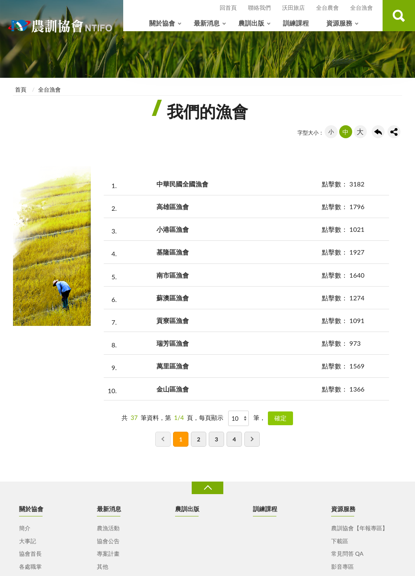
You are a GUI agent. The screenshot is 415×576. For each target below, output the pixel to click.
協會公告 (108, 540)
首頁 (20, 89)
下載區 (339, 540)
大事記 (27, 540)
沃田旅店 (293, 7)
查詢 (399, 15)
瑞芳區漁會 (172, 343)
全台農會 (327, 7)
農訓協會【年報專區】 (359, 528)
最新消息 (207, 23)
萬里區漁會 (172, 366)
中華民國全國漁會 (182, 184)
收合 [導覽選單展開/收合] (207, 488)
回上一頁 (378, 131)
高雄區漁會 (172, 206)
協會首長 (30, 553)
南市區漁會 (172, 275)
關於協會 (162, 23)
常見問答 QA (347, 553)
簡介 (24, 528)
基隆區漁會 (172, 252)
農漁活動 (108, 528)
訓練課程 (296, 23)
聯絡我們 (259, 7)
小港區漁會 (172, 229)
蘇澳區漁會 (172, 298)
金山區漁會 (172, 389)
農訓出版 (251, 23)
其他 (102, 566)
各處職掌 (30, 566)
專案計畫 (108, 553)
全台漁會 (361, 7)
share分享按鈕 (393, 131)
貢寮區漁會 (172, 320)
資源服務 (339, 23)
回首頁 (228, 7)
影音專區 (342, 566)
